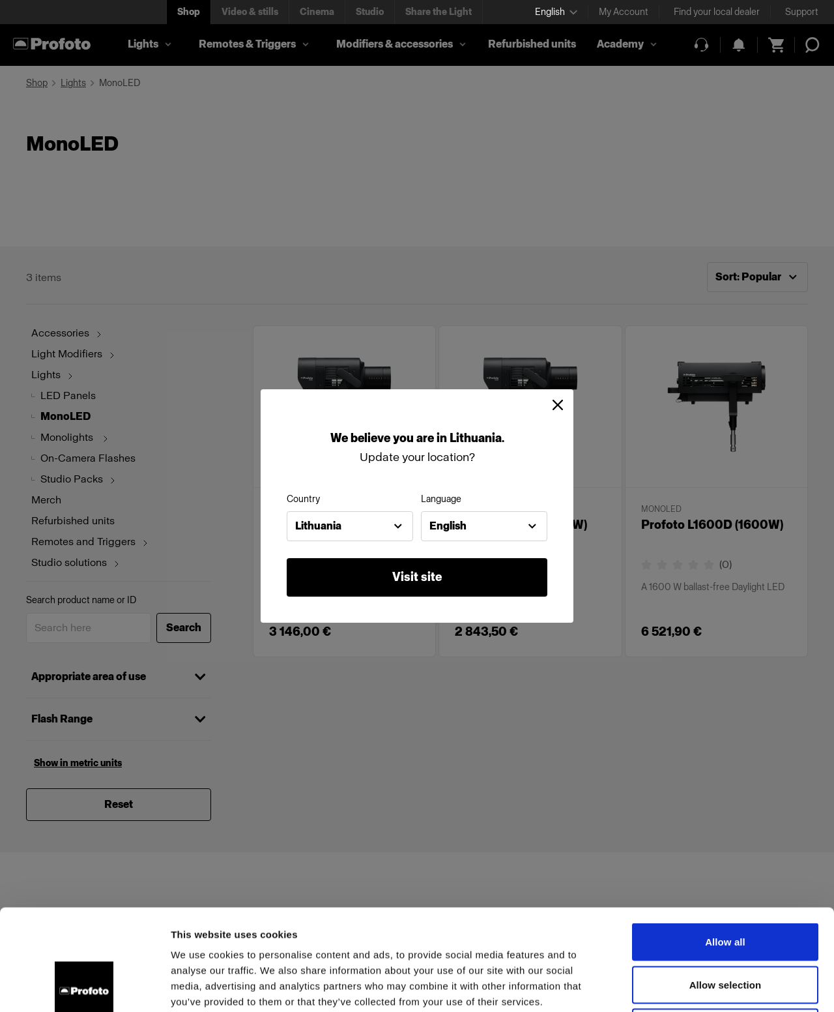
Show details (684, 986)
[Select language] (556, 12)
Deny (725, 926)
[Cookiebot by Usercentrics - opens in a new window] (84, 986)
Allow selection (725, 883)
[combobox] (350, 526)
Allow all (725, 840)
